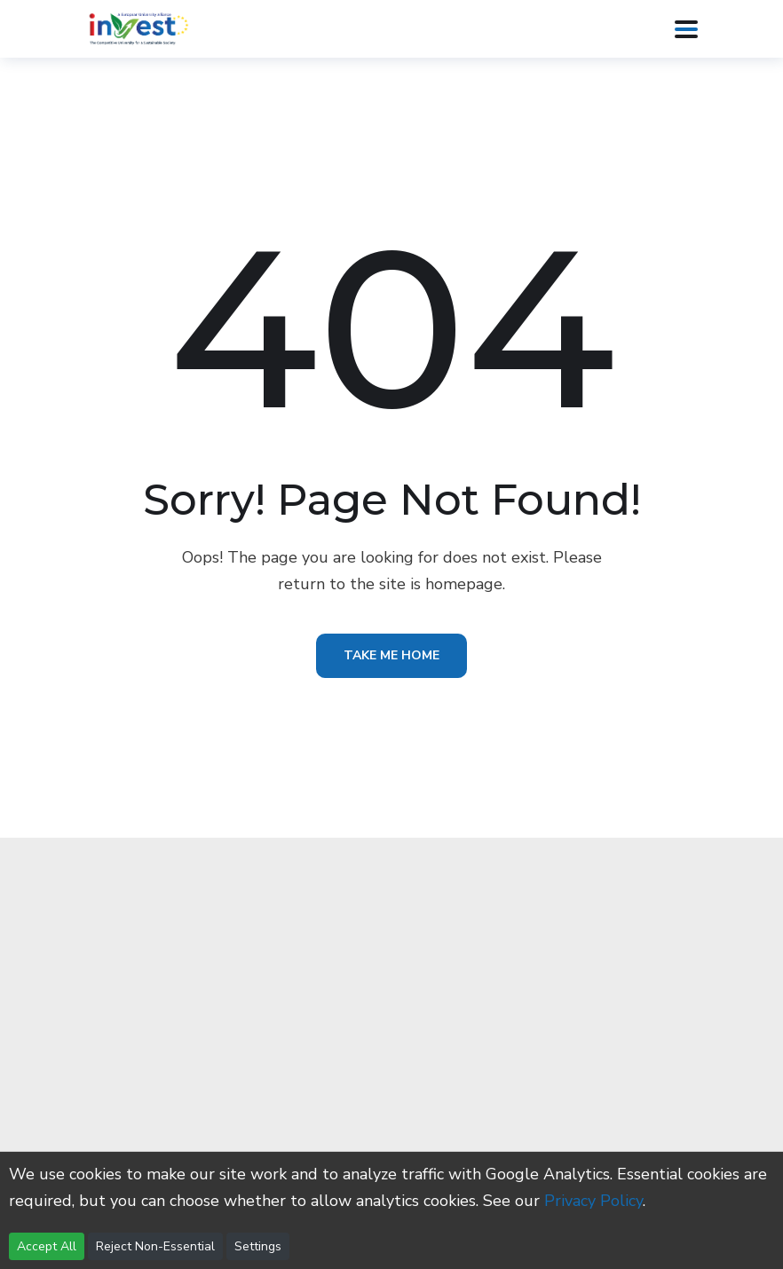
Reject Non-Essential (155, 1246)
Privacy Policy (593, 1200)
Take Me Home (391, 655)
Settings (257, 1246)
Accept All (46, 1246)
